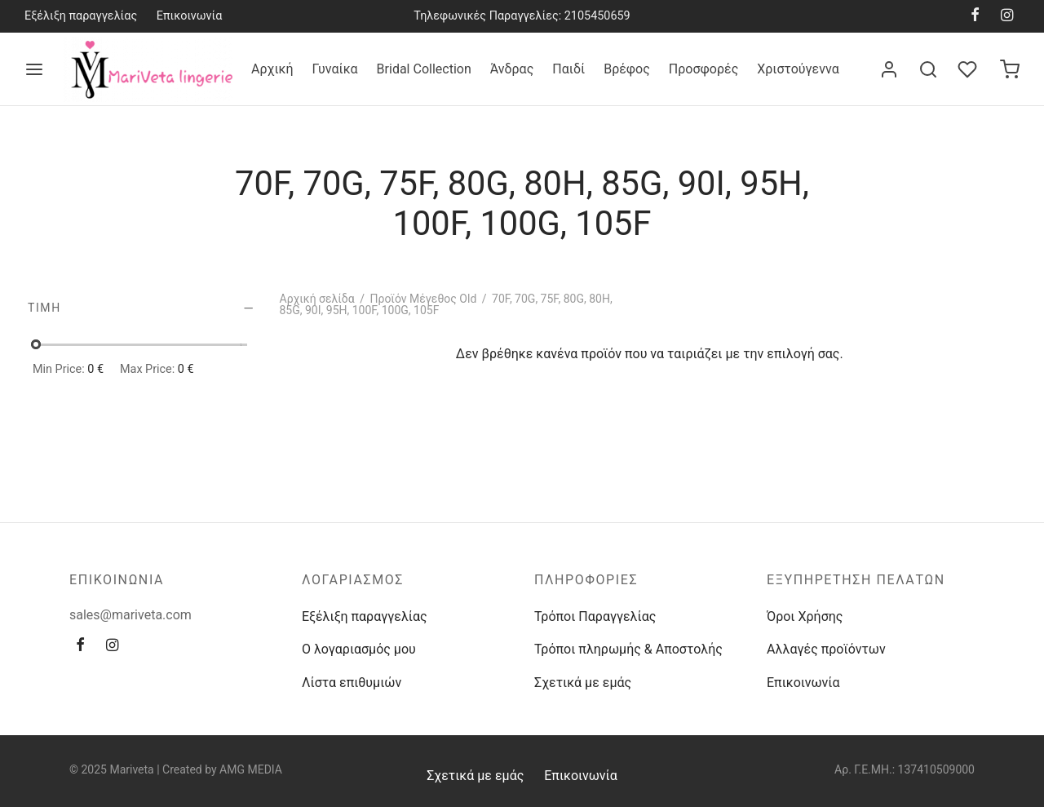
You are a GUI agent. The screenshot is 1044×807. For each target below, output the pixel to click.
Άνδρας (512, 69)
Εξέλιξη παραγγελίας (80, 16)
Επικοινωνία (190, 16)
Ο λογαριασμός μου (359, 649)
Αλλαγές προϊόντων (826, 649)
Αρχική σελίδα (317, 298)
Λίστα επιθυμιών (351, 682)
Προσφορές (703, 69)
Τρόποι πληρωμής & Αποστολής (628, 649)
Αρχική (272, 69)
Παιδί (568, 69)
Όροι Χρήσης (805, 616)
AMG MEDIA (250, 769)
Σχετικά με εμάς (582, 682)
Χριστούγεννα (797, 69)
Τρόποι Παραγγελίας (595, 616)
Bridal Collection (424, 69)
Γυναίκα (335, 69)
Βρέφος (627, 69)
